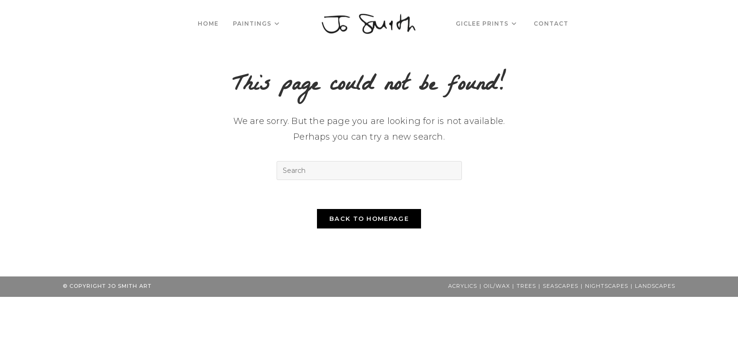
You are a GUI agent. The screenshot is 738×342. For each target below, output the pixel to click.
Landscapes (655, 286)
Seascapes (560, 286)
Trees (526, 286)
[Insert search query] (369, 170)
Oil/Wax (497, 286)
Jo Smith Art (130, 286)
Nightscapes (606, 286)
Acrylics (462, 286)
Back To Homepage (369, 218)
